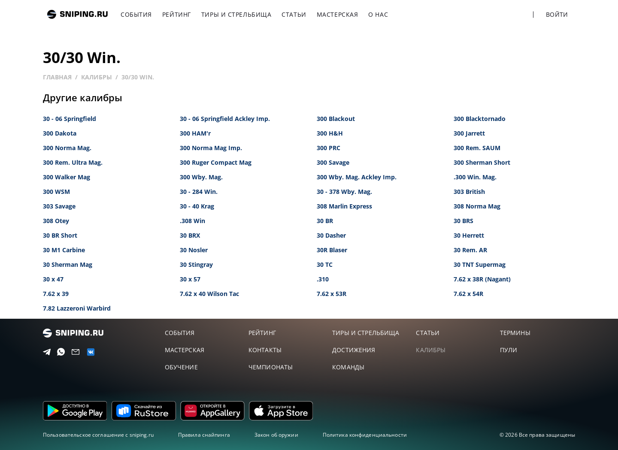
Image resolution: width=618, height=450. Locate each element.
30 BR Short (60, 235)
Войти (557, 14)
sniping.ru (77, 14)
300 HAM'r (195, 133)
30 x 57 (190, 279)
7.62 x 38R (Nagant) (482, 279)
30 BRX (190, 235)
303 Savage (59, 206)
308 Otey (56, 221)
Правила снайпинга (204, 434)
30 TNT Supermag (480, 264)
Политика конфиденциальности (365, 434)
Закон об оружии (276, 434)
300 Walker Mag (66, 177)
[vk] (89, 352)
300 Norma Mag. (67, 148)
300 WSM (56, 191)
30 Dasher (331, 235)
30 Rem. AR (470, 250)
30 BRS (463, 221)
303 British (469, 191)
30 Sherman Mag (67, 264)
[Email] (74, 352)
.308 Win (192, 221)
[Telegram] (45, 352)
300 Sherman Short (482, 162)
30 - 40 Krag (197, 206)
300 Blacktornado (480, 119)
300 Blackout (336, 119)
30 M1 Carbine (64, 250)
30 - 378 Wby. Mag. (344, 191)
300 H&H (330, 133)
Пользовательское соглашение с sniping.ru (98, 434)
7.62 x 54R (468, 294)
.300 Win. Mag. (475, 177)
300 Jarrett (469, 133)
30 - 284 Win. (199, 191)
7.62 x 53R (331, 294)
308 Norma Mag (477, 206)
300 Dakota (59, 133)
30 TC (325, 264)
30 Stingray (196, 264)
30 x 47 (53, 279)
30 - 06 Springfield (69, 119)
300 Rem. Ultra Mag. (73, 162)
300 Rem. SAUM (477, 148)
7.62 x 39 (56, 294)
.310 (323, 279)
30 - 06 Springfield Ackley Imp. (225, 119)
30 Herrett (469, 235)
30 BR (325, 221)
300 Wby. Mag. (201, 177)
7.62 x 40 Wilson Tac (209, 294)
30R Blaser (332, 250)
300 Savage (333, 162)
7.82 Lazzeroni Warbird (77, 308)
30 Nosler (194, 250)
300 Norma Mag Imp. (211, 148)
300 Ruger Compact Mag (215, 162)
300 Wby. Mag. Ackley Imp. (357, 177)
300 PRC (328, 148)
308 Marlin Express (344, 206)
